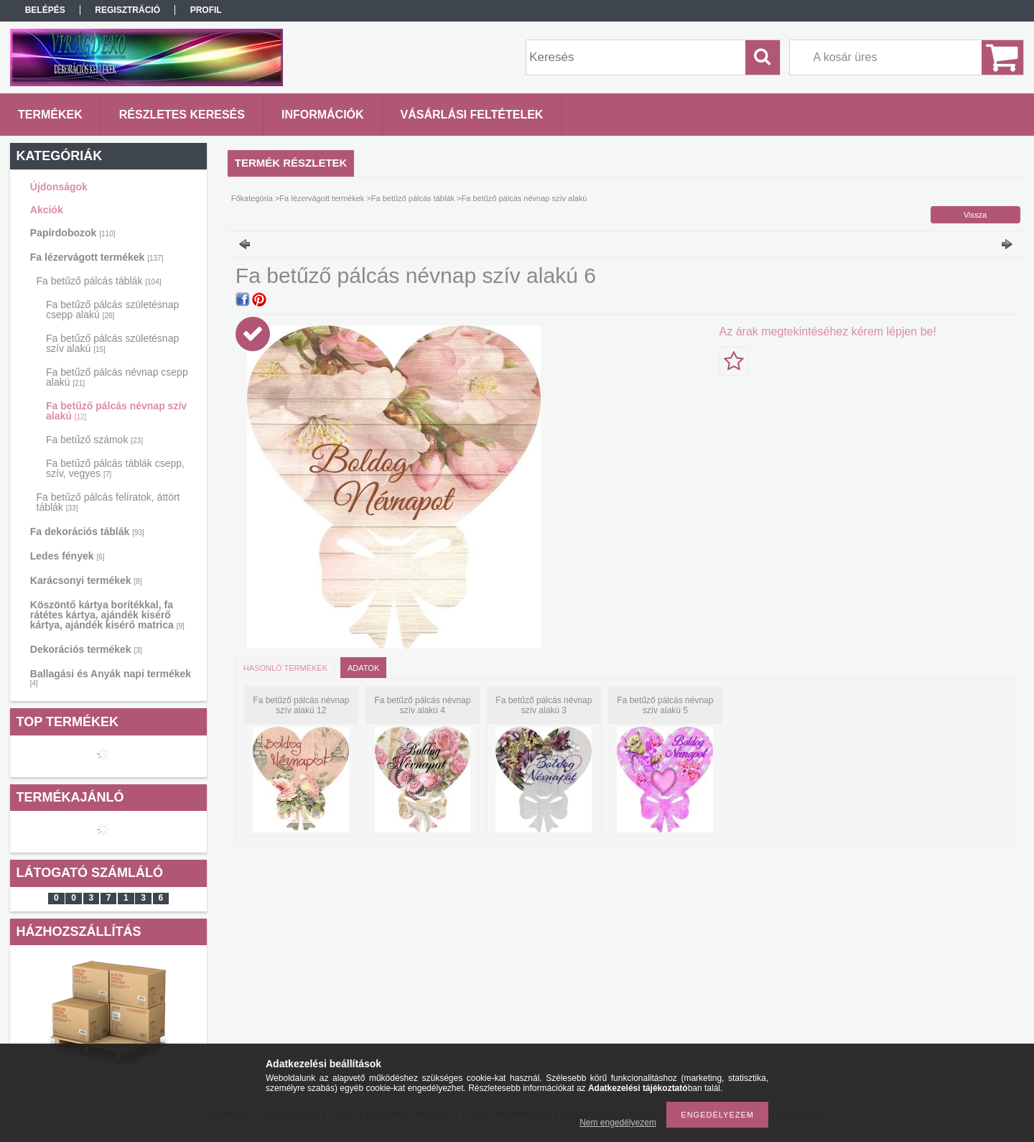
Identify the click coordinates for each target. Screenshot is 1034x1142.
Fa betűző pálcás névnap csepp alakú (117, 377)
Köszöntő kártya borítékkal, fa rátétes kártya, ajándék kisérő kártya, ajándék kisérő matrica (107, 615)
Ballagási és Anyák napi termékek (110, 677)
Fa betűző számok (94, 439)
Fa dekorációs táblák (87, 531)
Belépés (45, 10)
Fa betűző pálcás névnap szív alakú (116, 411)
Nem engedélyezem (617, 1123)
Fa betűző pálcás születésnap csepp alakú (112, 309)
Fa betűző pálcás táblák (99, 281)
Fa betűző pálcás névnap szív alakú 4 (422, 705)
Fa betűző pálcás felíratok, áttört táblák (108, 502)
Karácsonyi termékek (86, 580)
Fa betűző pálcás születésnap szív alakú (112, 343)
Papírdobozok (73, 232)
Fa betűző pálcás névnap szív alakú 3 (543, 705)
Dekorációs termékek (86, 649)
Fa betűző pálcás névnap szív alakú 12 (301, 705)
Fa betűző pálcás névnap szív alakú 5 (665, 705)
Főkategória (252, 198)
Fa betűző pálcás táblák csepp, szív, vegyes (115, 468)
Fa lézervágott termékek (97, 257)
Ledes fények (67, 556)
